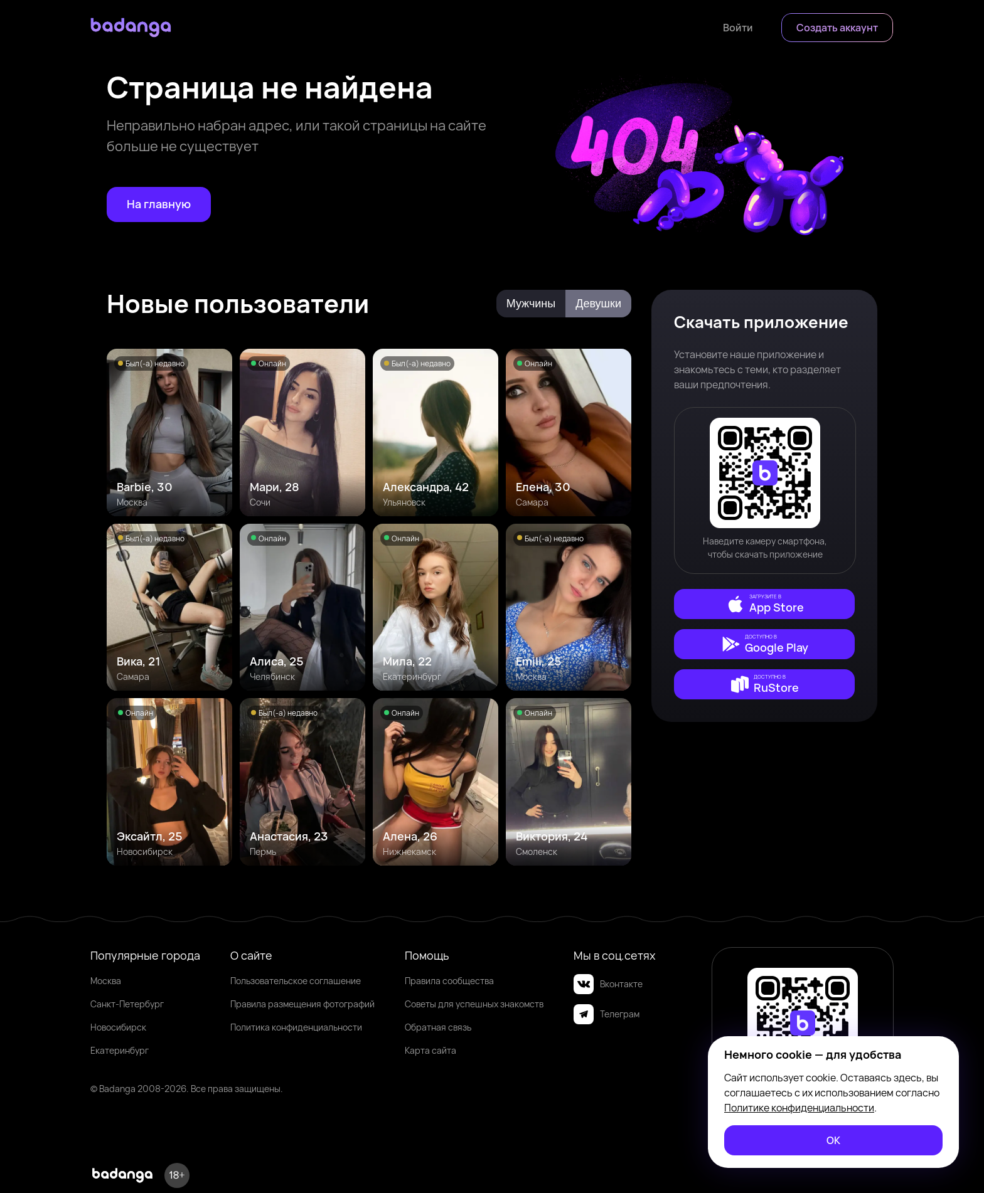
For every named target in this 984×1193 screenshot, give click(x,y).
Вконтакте (608, 984)
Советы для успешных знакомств (474, 1004)
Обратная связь (438, 1027)
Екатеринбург (119, 1050)
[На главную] (159, 204)
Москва (105, 981)
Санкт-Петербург (127, 1004)
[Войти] (738, 28)
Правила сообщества (449, 981)
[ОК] (833, 1140)
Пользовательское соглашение (295, 981)
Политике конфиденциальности (799, 1108)
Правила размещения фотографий (302, 1004)
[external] (764, 604)
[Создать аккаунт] (837, 28)
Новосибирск (118, 1027)
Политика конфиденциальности (296, 1027)
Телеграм (606, 1014)
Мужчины (531, 303)
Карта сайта (430, 1050)
